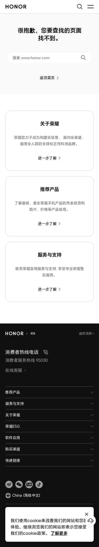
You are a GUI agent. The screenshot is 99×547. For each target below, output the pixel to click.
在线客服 (15, 370)
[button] (83, 57)
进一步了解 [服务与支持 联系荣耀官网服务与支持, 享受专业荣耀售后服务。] (49, 289)
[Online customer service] (90, 520)
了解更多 (23, 533)
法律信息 (77, 511)
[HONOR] (14, 333)
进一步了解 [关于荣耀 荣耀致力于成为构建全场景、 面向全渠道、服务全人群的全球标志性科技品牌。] (49, 158)
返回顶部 (85, 333)
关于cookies (60, 511)
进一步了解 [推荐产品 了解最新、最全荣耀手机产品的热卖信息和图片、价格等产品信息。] (49, 223)
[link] (9, 485)
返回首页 (49, 77)
